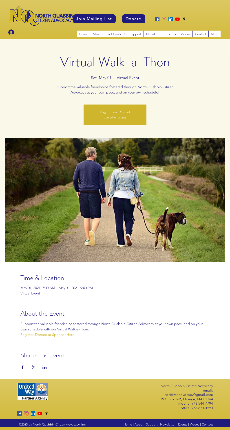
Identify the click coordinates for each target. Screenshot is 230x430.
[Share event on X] (33, 367)
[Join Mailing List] (94, 18)
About (139, 424)
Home (128, 424)
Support (152, 424)
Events (182, 424)
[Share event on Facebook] (22, 367)
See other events (115, 117)
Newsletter (168, 424)
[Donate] (133, 18)
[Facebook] (157, 19)
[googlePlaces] (184, 19)
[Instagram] (164, 19)
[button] (115, 34)
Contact (207, 424)
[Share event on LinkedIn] (44, 367)
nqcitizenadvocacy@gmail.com (188, 394)
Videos (194, 424)
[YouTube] (177, 19)
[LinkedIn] (170, 19)
